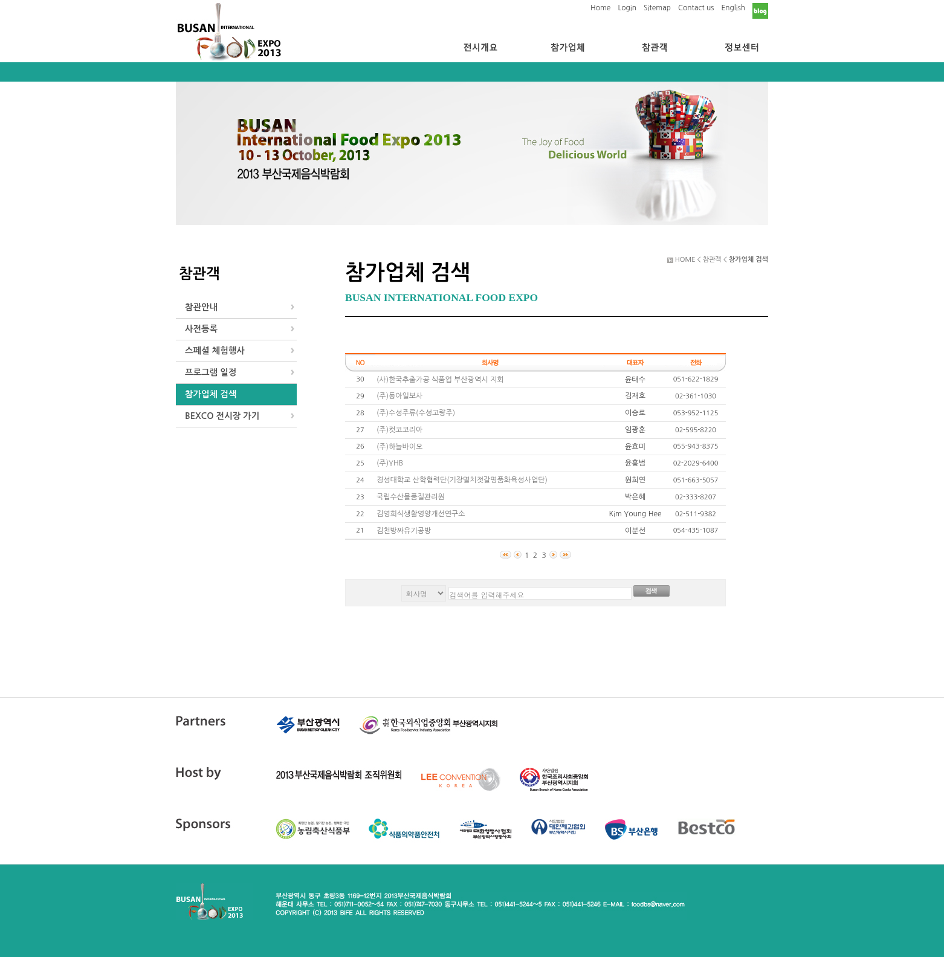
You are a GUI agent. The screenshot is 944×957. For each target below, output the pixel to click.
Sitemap (657, 7)
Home (600, 7)
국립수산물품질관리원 (411, 497)
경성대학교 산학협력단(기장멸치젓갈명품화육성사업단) (462, 480)
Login (627, 7)
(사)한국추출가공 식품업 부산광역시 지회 (440, 379)
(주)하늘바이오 (399, 446)
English (733, 7)
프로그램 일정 (210, 372)
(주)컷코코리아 (399, 429)
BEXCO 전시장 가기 (222, 416)
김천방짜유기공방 (404, 530)
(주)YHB (390, 463)
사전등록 (201, 329)
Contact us (696, 7)
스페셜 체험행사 (215, 350)
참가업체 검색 (210, 394)
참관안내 (201, 307)
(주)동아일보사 (399, 396)
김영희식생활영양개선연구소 (421, 513)
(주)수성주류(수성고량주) (416, 413)
